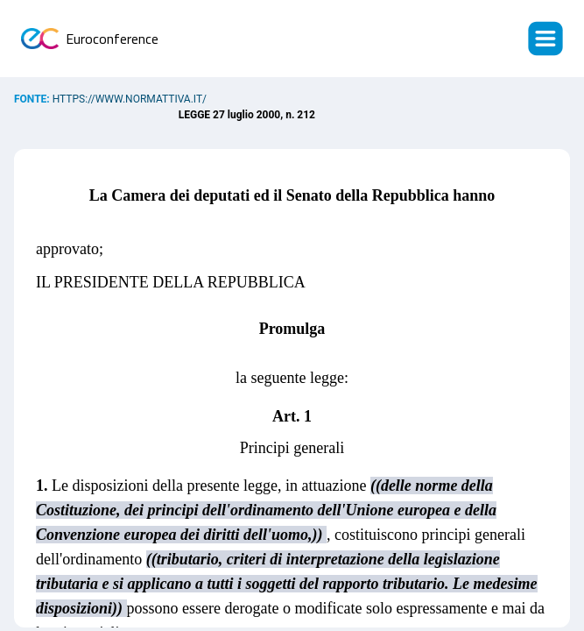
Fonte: (33, 99)
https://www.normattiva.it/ (130, 99)
